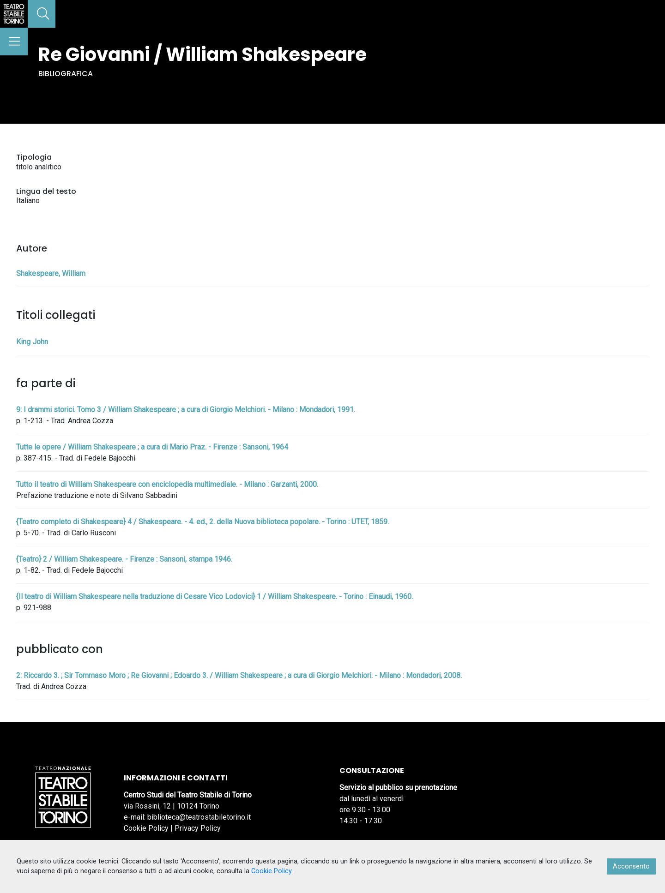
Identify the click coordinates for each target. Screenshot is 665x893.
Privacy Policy (198, 828)
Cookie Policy (146, 828)
